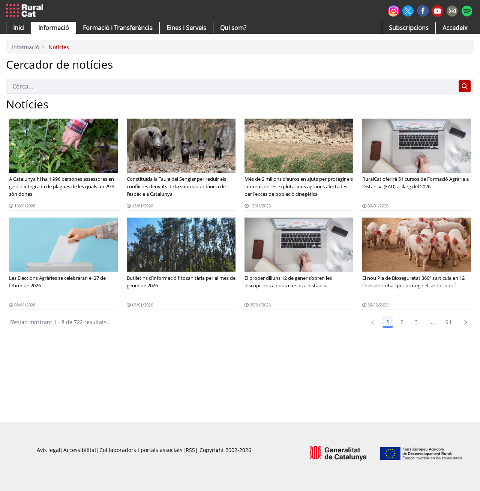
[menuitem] (117, 28)
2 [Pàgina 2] (402, 322)
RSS (190, 449)
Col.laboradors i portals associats (141, 449)
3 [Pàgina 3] (416, 322)
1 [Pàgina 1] (387, 322)
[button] (18, 28)
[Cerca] (231, 86)
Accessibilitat (79, 449)
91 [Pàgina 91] (449, 322)
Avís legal (48, 449)
